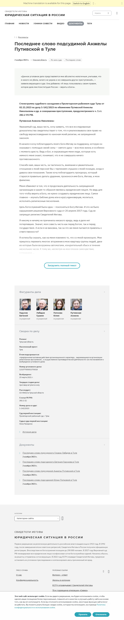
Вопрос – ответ (60, 575)
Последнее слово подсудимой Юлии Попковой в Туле (50, 480)
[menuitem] (9, 24)
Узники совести (43, 23)
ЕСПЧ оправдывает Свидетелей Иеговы (72, 585)
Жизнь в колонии (61, 580)
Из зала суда (56, 60)
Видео (60, 23)
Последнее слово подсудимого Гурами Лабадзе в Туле (50, 453)
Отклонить (101, 614)
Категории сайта (25, 518)
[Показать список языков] (94, 3)
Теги (89, 23)
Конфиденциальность (27, 580)
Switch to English (81, 3)
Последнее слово (73, 60)
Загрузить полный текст (62, 265)
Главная (9, 23)
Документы (75, 23)
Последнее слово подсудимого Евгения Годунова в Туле (51, 462)
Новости (24, 23)
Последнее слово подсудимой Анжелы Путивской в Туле (51, 471)
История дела (29, 432)
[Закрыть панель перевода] (122, 3)
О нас (19, 575)
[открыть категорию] (63, 518)
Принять (83, 614)
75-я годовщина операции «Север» (70, 590)
